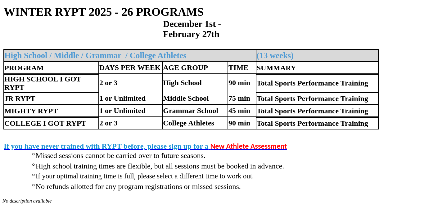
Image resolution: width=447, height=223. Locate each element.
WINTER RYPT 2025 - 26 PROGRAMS (104, 12)
